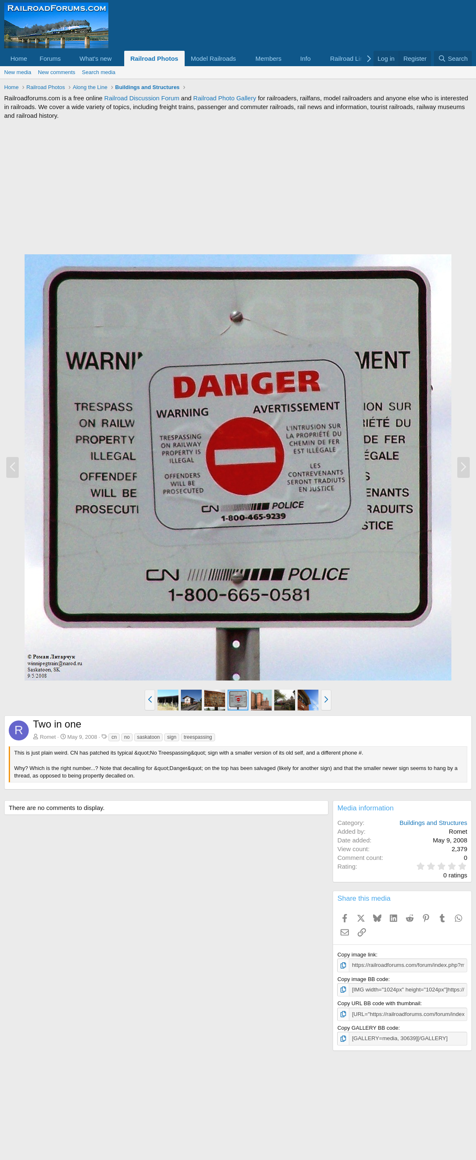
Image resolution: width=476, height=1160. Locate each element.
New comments (56, 72)
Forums (50, 58)
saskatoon (148, 737)
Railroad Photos (154, 58)
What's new (96, 58)
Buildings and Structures (433, 822)
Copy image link (356, 954)
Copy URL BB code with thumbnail (378, 1003)
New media (17, 72)
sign (171, 737)
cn (114, 737)
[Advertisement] (238, 187)
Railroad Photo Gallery (224, 98)
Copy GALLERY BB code (367, 1027)
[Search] (453, 58)
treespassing (198, 737)
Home (18, 58)
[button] (67, 58)
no (127, 737)
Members (269, 58)
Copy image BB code (362, 979)
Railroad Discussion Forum (141, 98)
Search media (98, 72)
